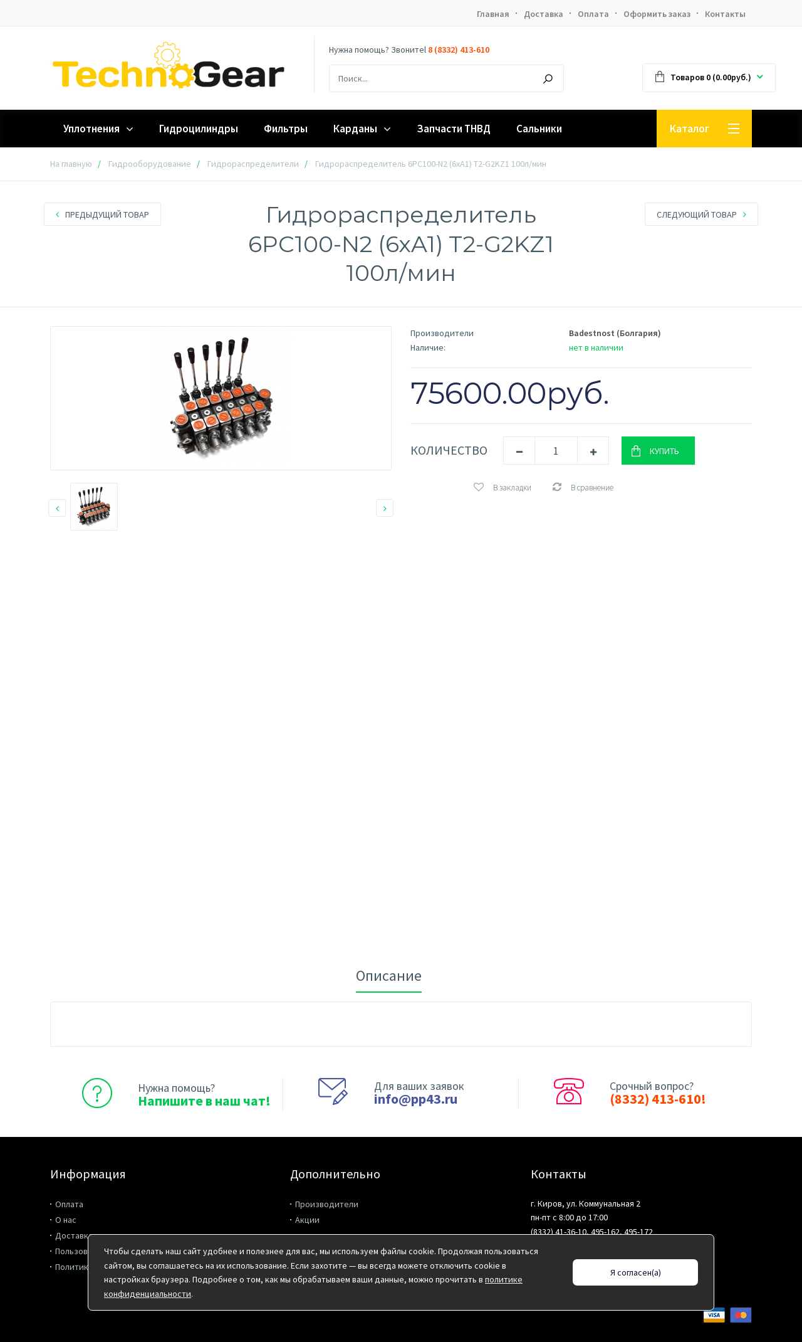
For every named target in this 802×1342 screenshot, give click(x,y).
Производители (326, 1204)
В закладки (502, 487)
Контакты (725, 13)
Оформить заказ (656, 13)
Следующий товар (701, 214)
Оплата (593, 13)
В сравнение (582, 487)
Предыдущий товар (102, 214)
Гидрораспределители (253, 163)
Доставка (543, 13)
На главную (71, 163)
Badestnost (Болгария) (615, 333)
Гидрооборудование (149, 163)
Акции (307, 1219)
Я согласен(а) (635, 1272)
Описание (389, 975)
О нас (65, 1219)
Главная (493, 13)
